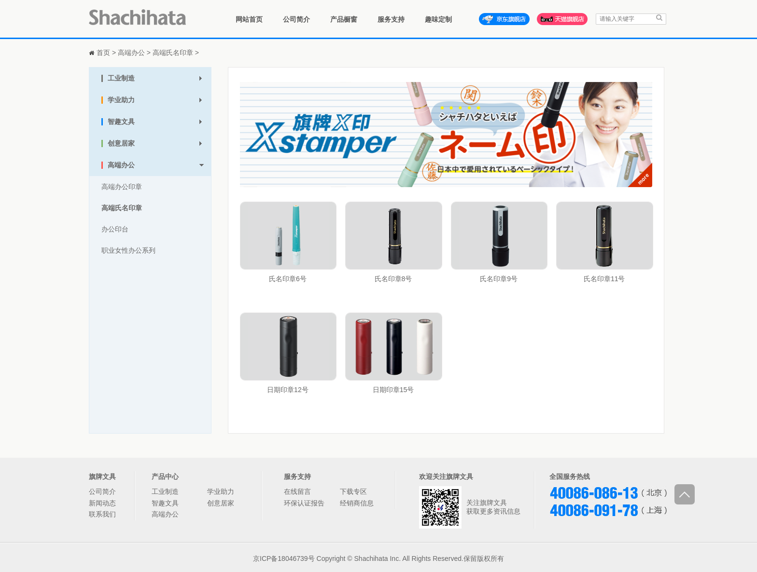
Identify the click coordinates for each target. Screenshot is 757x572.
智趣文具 (165, 503)
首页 (103, 52)
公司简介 (296, 19)
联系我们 (102, 514)
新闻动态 (102, 503)
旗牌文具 (102, 476)
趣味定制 (438, 19)
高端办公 (131, 52)
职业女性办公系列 (128, 250)
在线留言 (297, 491)
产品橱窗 (343, 19)
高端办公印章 (121, 187)
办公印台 (114, 229)
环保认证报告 (304, 503)
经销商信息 (357, 503)
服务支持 (391, 19)
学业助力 (220, 491)
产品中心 (165, 476)
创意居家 (220, 503)
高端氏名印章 (173, 52)
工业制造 (165, 491)
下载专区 (353, 491)
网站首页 (249, 19)
